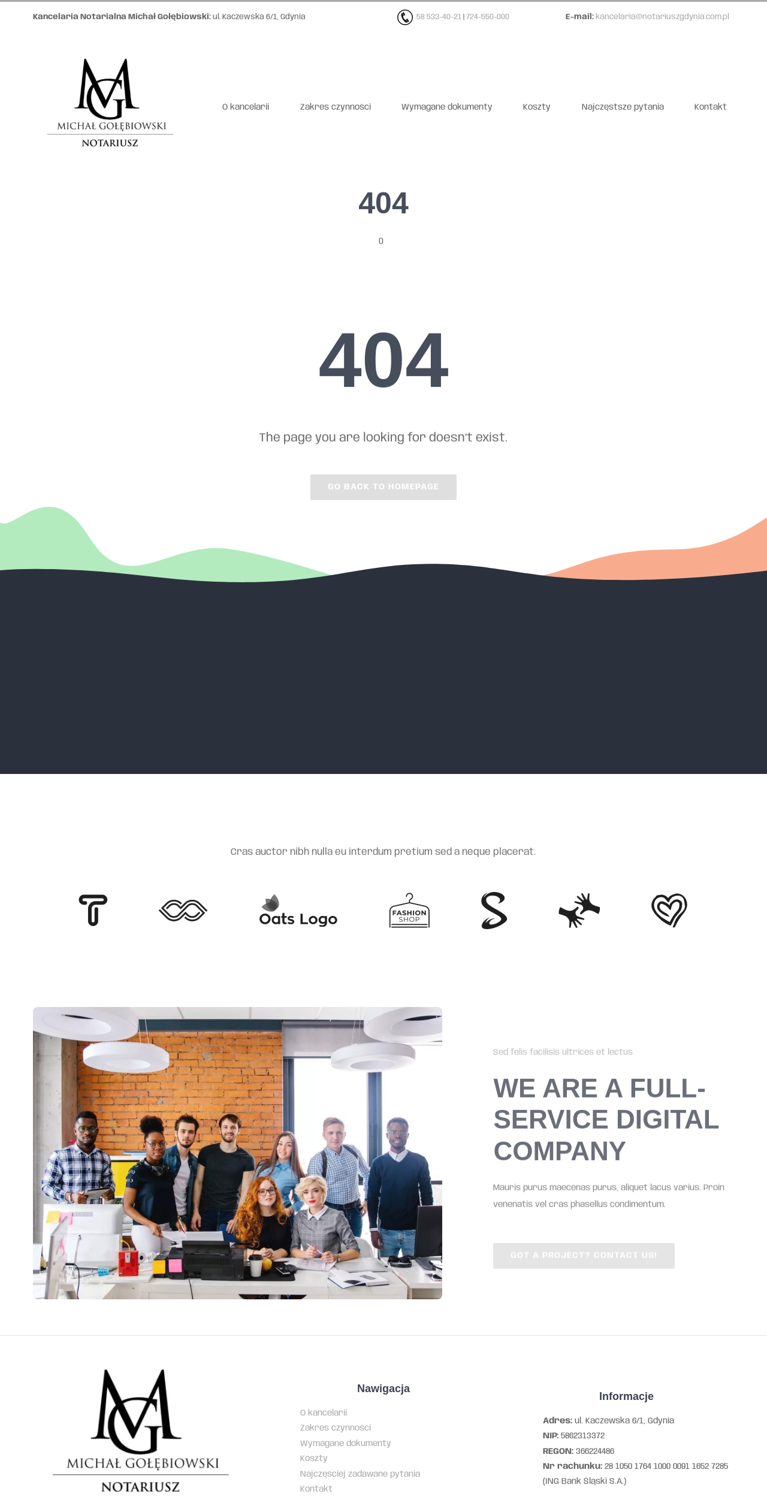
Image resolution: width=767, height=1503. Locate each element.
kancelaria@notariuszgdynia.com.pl (662, 17)
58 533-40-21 (438, 17)
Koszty (314, 1458)
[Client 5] (183, 904)
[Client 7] (494, 896)
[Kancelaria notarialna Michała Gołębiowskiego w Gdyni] (110, 49)
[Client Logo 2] (669, 897)
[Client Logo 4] (409, 897)
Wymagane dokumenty (345, 1444)
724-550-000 (487, 17)
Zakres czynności (335, 1428)
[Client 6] (93, 898)
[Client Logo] (298, 898)
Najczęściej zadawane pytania (360, 1474)
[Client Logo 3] (579, 897)
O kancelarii (323, 1413)
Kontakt (316, 1489)
